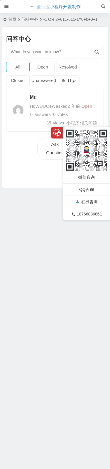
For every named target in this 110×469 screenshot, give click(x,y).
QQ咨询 (86, 189)
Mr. (33, 97)
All (17, 66)
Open (42, 66)
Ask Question (55, 148)
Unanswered (43, 80)
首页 (12, 19)
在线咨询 (87, 201)
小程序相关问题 (81, 122)
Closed (18, 80)
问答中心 (30, 19)
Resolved (67, 66)
